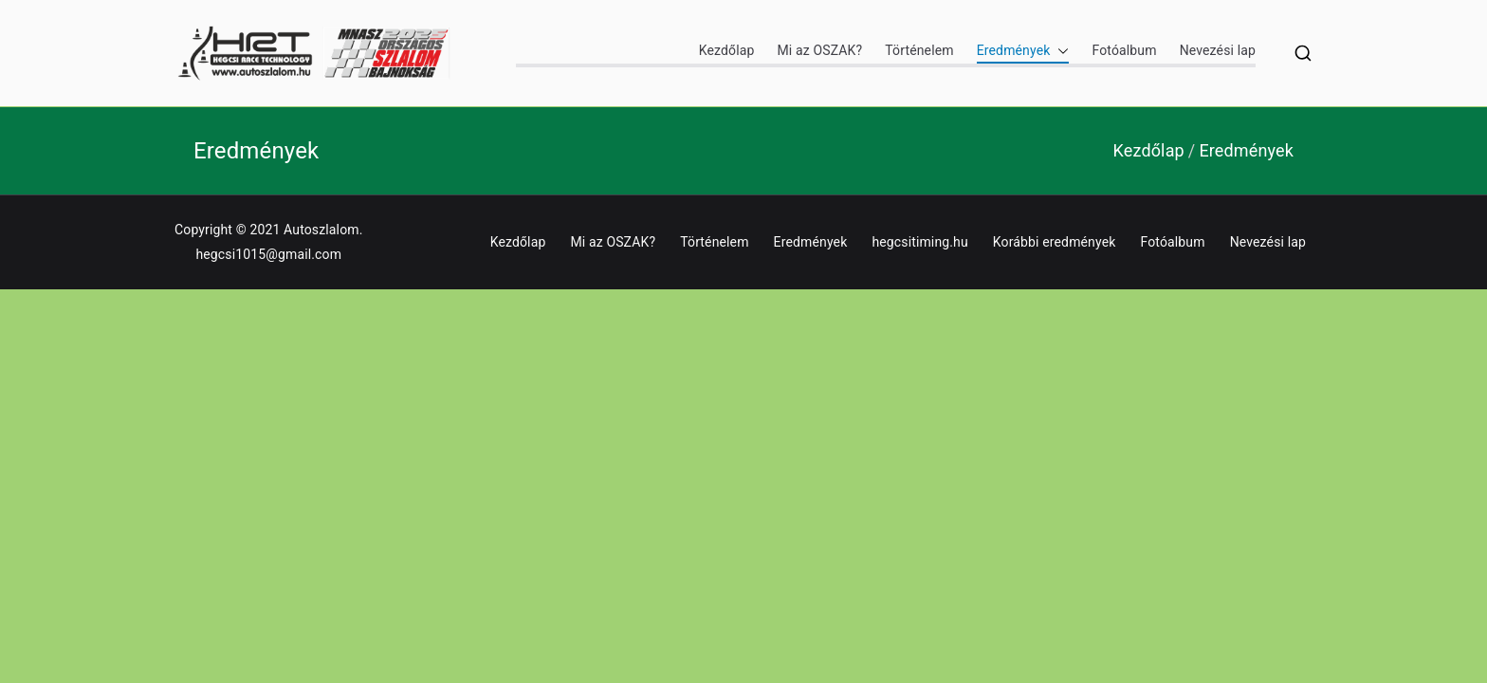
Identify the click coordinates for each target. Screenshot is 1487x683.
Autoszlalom (321, 229)
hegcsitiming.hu (919, 241)
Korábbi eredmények (1054, 241)
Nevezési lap (1218, 50)
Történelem (919, 50)
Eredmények (1023, 51)
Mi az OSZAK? (819, 50)
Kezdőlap (727, 50)
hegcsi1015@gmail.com (268, 254)
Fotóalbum (1124, 50)
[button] (1059, 51)
